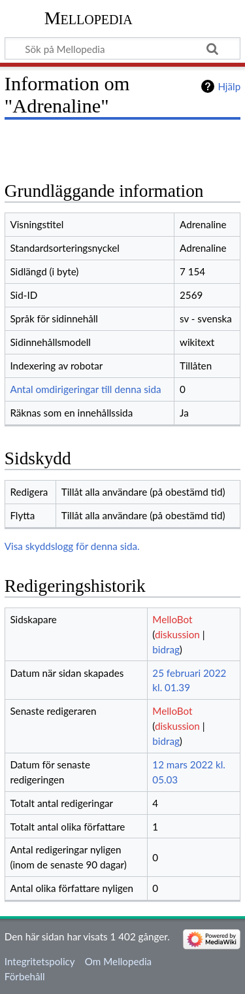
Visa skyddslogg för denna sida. (72, 546)
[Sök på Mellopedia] (122, 48)
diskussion (177, 634)
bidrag (166, 649)
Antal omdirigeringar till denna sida (85, 389)
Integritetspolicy (40, 961)
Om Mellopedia (118, 961)
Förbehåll (25, 976)
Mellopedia (88, 18)
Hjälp (229, 86)
